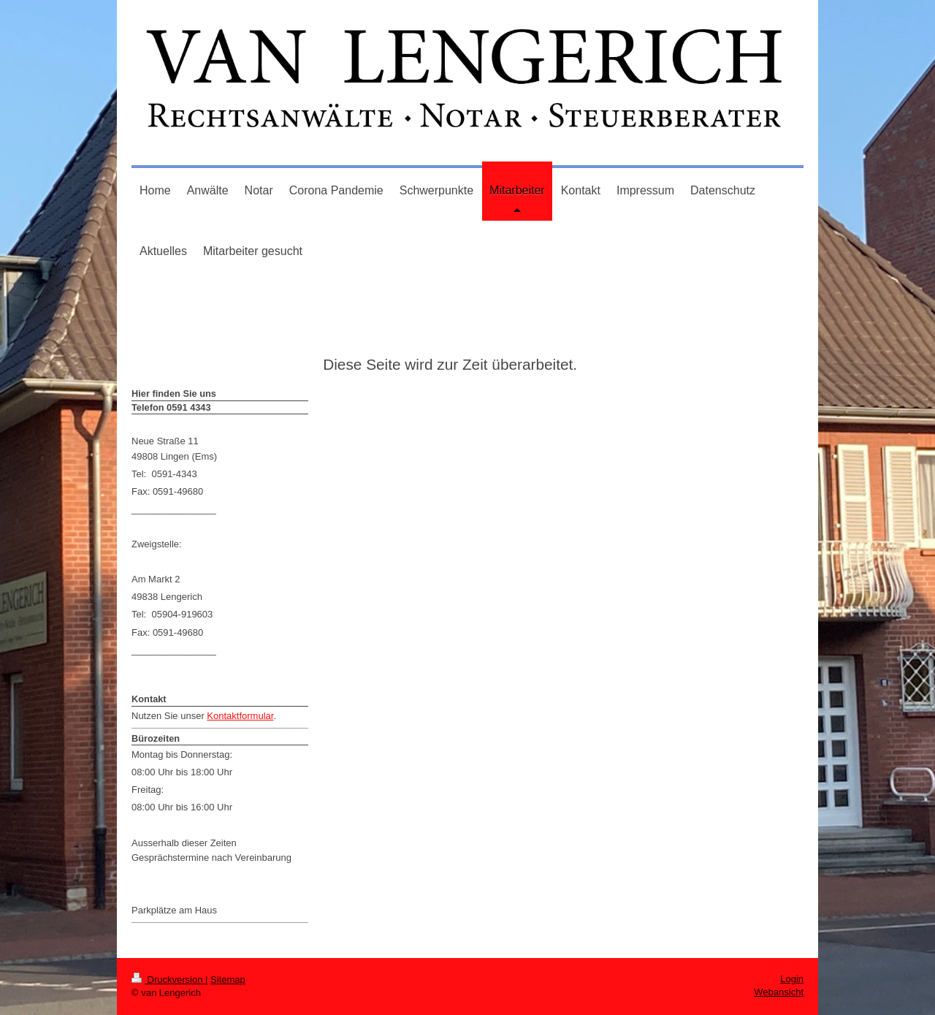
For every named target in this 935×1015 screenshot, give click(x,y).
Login (792, 978)
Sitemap (227, 979)
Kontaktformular (240, 715)
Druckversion (168, 979)
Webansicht (779, 992)
